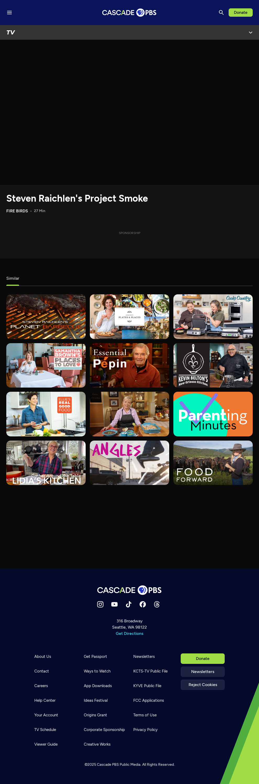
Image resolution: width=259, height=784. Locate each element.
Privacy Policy (145, 729)
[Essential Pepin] (129, 365)
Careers (41, 685)
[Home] (129, 590)
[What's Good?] (129, 463)
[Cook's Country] (213, 316)
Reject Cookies (203, 684)
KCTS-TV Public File (150, 671)
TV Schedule (45, 729)
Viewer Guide (46, 744)
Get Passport (95, 656)
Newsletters (202, 671)
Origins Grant (95, 715)
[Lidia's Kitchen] (46, 463)
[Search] (221, 12)
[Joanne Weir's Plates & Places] (129, 316)
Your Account (46, 715)
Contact (41, 671)
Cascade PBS (108, 764)
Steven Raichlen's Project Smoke (77, 198)
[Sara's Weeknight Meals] (129, 414)
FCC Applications (148, 700)
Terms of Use (145, 715)
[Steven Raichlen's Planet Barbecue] (46, 316)
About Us (42, 656)
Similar (12, 278)
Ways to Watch (97, 671)
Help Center (45, 700)
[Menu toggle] (9, 12)
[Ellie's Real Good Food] (46, 414)
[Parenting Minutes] (213, 414)
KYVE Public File (147, 685)
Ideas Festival (96, 700)
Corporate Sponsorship (104, 729)
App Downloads (98, 685)
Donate (240, 12)
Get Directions (129, 633)
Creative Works (97, 744)
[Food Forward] (213, 463)
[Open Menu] (251, 32)
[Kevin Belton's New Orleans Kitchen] (213, 365)
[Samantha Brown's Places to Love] (46, 365)
